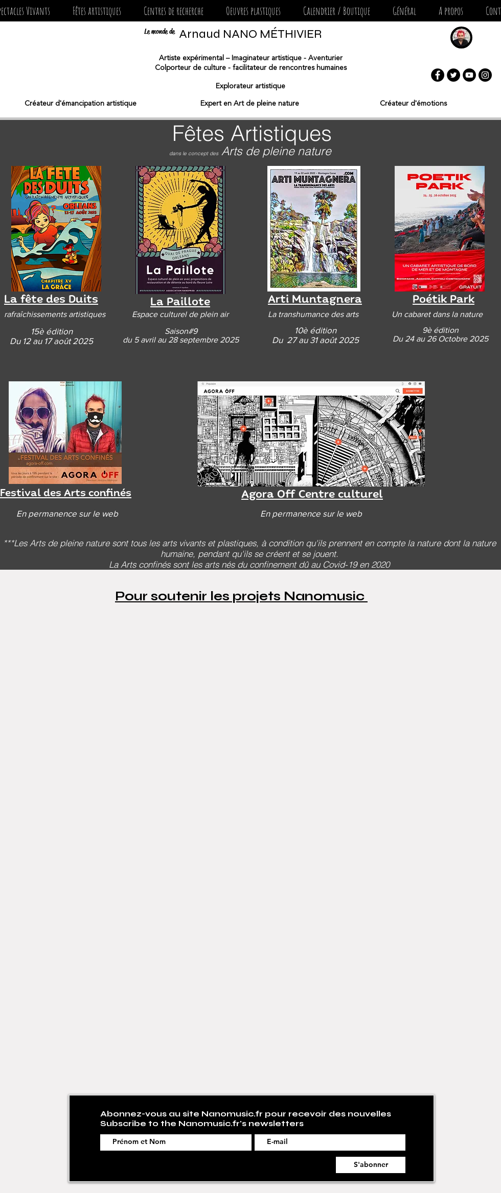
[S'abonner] (370, 1165)
